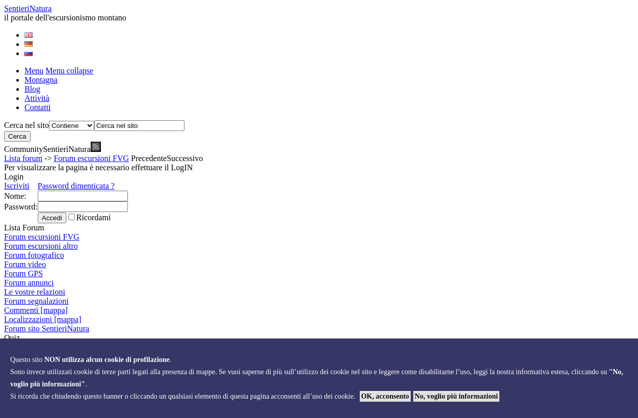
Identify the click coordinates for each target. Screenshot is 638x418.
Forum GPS (23, 273)
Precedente (149, 158)
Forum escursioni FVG (91, 158)
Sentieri (27, 8)
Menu (33, 70)
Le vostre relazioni (34, 292)
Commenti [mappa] (36, 310)
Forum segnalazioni (36, 301)
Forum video (25, 264)
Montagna (41, 79)
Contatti (37, 107)
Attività (36, 98)
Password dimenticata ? (76, 185)
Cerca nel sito (26, 125)
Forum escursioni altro (41, 246)
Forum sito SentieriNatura (46, 328)
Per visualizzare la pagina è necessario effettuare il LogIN (98, 167)
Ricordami (93, 217)
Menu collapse (69, 70)
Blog (32, 89)
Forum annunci (29, 282)
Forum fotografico (34, 255)
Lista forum (23, 158)
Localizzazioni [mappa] (42, 319)
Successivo (185, 158)
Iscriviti (17, 185)
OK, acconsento (385, 396)
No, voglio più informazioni (456, 396)
